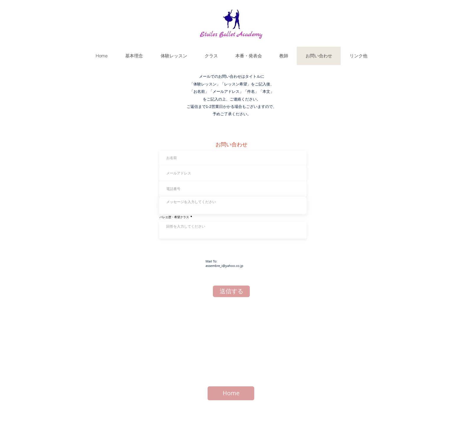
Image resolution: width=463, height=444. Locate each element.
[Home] (231, 393)
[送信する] (231, 291)
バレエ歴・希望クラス (174, 216)
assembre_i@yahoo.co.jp (224, 265)
